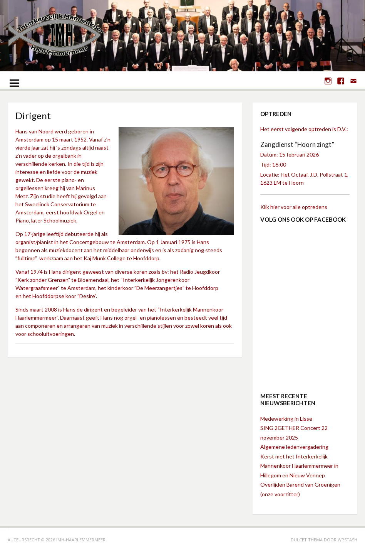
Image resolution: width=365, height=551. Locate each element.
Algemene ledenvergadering (294, 446)
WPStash (347, 540)
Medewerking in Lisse (286, 418)
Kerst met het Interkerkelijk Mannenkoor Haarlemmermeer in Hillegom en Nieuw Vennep (299, 466)
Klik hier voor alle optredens (293, 207)
